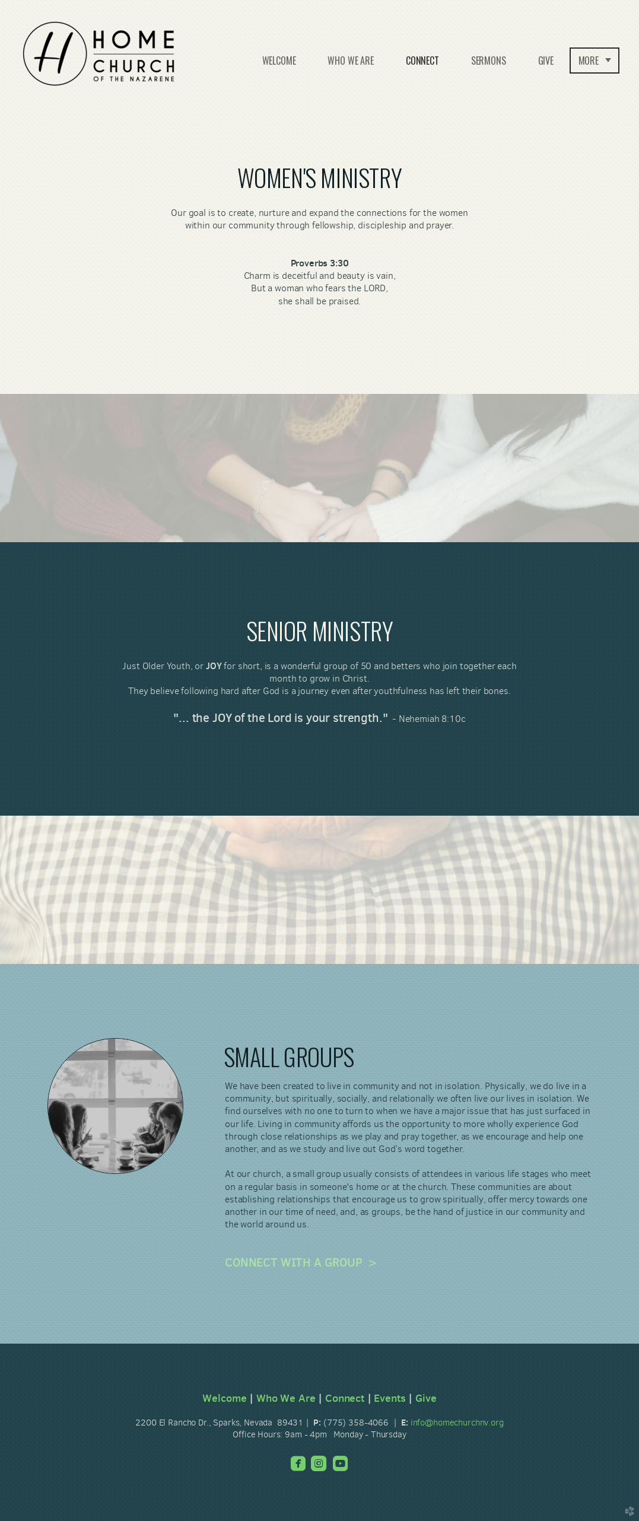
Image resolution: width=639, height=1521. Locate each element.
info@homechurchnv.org (457, 1422)
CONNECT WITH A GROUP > (300, 1262)
